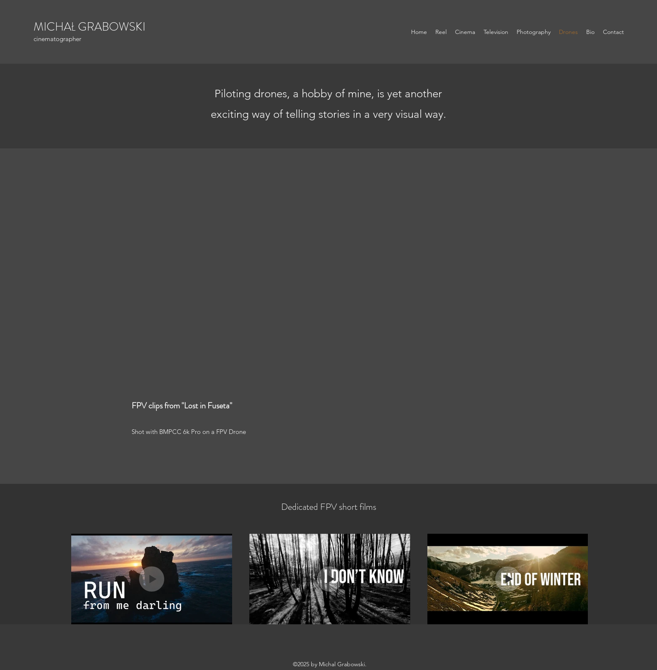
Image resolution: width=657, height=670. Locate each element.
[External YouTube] (328, 282)
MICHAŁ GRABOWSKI (89, 26)
